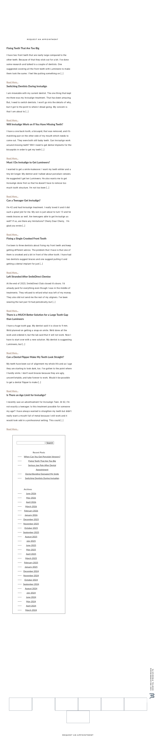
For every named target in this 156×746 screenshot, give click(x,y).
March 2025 (31, 570)
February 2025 (31, 575)
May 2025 (31, 562)
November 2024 (31, 588)
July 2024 (31, 605)
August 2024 (31, 601)
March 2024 (31, 622)
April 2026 (31, 514)
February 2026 (31, 523)
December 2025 (31, 531)
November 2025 (31, 536)
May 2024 (31, 614)
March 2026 (31, 518)
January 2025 (31, 579)
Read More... (12, 94)
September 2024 (31, 596)
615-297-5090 (78, 695)
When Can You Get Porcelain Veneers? (42, 469)
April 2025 (31, 566)
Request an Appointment (42, 49)
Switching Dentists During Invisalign (42, 490)
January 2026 (31, 527)
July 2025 (31, 553)
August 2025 (31, 549)
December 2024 (31, 583)
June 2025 (31, 557)
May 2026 (31, 510)
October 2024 (31, 592)
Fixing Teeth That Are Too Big (42, 473)
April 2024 (31, 618)
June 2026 (31, 506)
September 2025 (31, 544)
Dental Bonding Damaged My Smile (42, 486)
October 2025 (31, 540)
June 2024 (31, 609)
